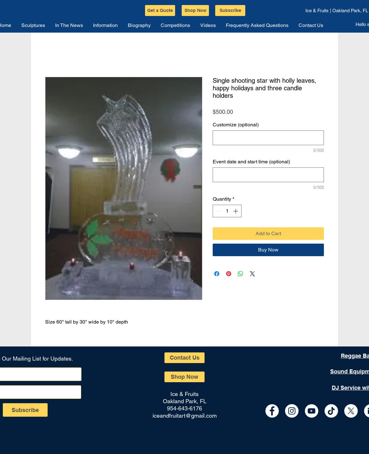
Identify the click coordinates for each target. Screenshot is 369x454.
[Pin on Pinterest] (228, 273)
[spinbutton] (227, 211)
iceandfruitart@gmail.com (185, 415)
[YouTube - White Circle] (311, 411)
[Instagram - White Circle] (292, 411)
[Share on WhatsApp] (240, 273)
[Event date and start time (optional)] (268, 174)
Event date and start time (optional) (251, 162)
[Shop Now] (195, 10)
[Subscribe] (230, 10)
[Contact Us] (184, 357)
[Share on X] (252, 273)
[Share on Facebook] (217, 273)
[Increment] (236, 211)
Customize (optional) (236, 125)
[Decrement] (218, 211)
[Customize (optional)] (268, 137)
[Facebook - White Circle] (272, 411)
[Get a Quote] (160, 10)
